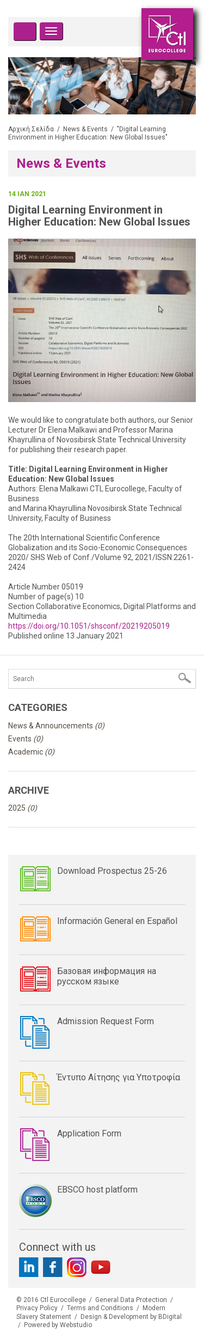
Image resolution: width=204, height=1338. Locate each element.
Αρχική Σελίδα (31, 129)
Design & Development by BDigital (131, 1317)
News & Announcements (56, 725)
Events (25, 738)
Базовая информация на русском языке (106, 976)
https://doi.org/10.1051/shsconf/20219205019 (89, 626)
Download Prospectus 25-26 (112, 871)
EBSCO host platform (97, 1189)
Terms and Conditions (100, 1308)
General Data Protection (131, 1300)
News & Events (85, 129)
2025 (22, 808)
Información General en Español (117, 921)
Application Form (89, 1133)
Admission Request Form (105, 1021)
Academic (31, 751)
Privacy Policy (37, 1308)
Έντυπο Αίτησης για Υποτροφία (118, 1077)
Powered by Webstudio (58, 1325)
